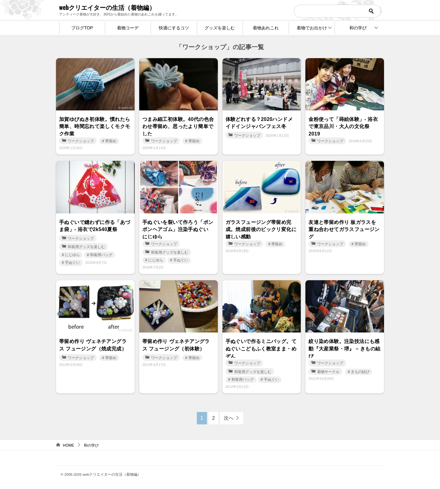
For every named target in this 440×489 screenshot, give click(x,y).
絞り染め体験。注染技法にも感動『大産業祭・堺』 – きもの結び (344, 348)
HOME (68, 445)
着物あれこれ (266, 27)
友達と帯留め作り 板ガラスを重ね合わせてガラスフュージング (344, 228)
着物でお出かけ (312, 27)
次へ (229, 418)
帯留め (110, 141)
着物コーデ (128, 27)
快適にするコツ (174, 27)
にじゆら (72, 254)
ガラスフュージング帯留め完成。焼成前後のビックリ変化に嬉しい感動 (261, 228)
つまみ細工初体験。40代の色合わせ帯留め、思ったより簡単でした (178, 125)
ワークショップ (78, 141)
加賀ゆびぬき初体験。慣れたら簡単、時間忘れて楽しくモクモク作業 (94, 125)
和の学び (358, 27)
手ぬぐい (72, 262)
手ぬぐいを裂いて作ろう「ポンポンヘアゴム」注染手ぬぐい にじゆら (178, 228)
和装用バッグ (101, 254)
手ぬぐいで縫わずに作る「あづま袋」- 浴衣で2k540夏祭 (94, 225)
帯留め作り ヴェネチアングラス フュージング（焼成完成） (93, 344)
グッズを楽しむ (220, 27)
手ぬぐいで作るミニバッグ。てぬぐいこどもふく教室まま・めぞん (261, 348)
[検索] (337, 11)
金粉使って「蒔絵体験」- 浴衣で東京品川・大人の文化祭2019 (343, 125)
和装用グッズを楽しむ (83, 246)
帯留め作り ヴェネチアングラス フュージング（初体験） (176, 344)
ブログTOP (82, 27)
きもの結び (360, 372)
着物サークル (325, 372)
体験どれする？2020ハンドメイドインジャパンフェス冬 (259, 122)
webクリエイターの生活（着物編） (107, 7)
